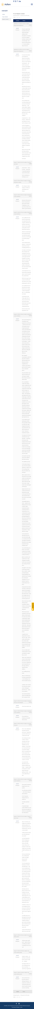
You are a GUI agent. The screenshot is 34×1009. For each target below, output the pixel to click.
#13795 (30, 315)
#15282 (30, 25)
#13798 (30, 181)
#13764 (30, 817)
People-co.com (19, 1007)
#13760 (30, 973)
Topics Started (5, 16)
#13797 (30, 196)
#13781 (30, 712)
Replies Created (5, 19)
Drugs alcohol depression (18, 25)
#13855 (30, 163)
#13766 (30, 780)
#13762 (30, 952)
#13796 (30, 213)
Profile (3, 14)
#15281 (30, 50)
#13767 (30, 724)
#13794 (30, 702)
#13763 (30, 936)
